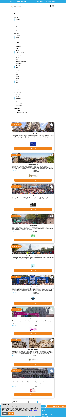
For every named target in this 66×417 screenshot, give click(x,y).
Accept (11, 413)
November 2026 (19, 103)
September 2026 (19, 100)
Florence (17, 50)
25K (16, 21)
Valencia (17, 85)
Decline (5, 413)
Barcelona (18, 39)
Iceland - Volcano (19, 56)
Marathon (18, 19)
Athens (17, 37)
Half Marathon (19, 23)
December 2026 (19, 105)
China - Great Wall (19, 44)
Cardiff (17, 42)
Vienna (17, 89)
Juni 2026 (18, 96)
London (17, 69)
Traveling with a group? (58, 406)
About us (39, 1)
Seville (17, 82)
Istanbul (17, 59)
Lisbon (17, 67)
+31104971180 (22, 1)
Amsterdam (18, 35)
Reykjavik (17, 78)
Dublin (17, 48)
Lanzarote (18, 65)
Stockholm (18, 84)
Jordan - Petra (18, 63)
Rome (17, 80)
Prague (17, 76)
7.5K (16, 28)
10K (16, 26)
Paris (17, 74)
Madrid (17, 70)
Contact (43, 1)
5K (16, 30)
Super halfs (18, 110)
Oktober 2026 (18, 102)
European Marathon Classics (22, 112)
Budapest (18, 41)
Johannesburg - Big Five (21, 61)
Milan (17, 72)
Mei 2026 (18, 94)
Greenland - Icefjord (20, 52)
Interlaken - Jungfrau (20, 57)
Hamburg (17, 54)
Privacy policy (33, 410)
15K (16, 24)
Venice (17, 87)
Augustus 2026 (19, 98)
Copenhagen (18, 46)
